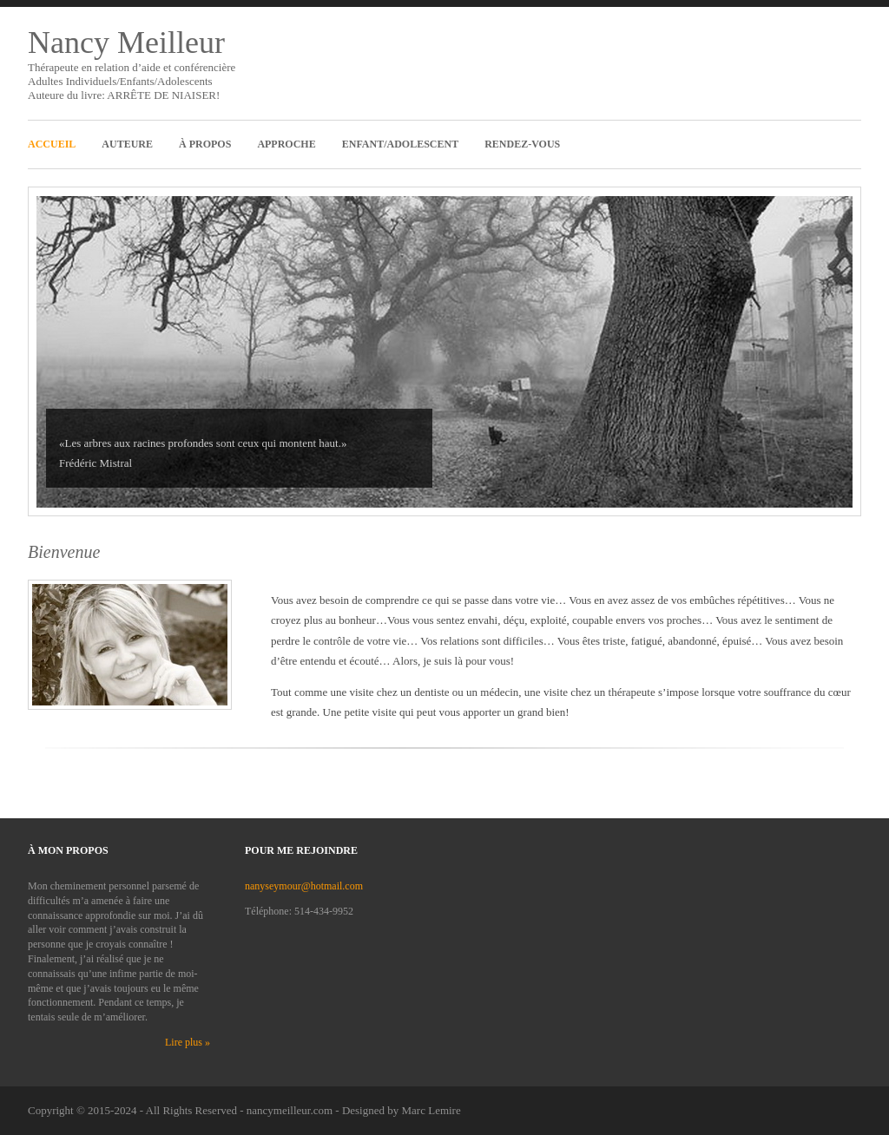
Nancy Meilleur (126, 42)
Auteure (127, 144)
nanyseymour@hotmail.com (304, 886)
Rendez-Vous (522, 144)
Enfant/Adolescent (400, 144)
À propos (205, 144)
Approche (286, 144)
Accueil (52, 144)
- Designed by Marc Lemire (397, 1110)
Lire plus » (187, 1042)
